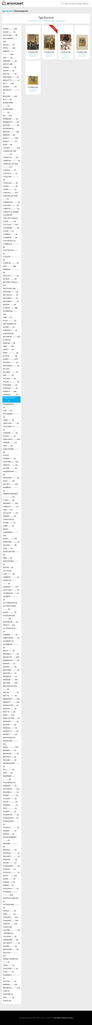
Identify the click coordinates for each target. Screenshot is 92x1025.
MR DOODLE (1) (9, 738)
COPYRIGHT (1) (9, 241)
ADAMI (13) (10, 29)
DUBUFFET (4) (10, 330)
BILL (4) (7, 99)
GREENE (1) (10, 442)
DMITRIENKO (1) (9, 324)
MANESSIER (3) (11, 660)
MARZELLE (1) (10, 676)
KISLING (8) (9, 545)
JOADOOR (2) (8, 519)
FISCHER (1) (9, 378)
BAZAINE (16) (10, 96)
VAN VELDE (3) (10, 949)
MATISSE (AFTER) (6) (10, 687)
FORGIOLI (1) (10, 388)
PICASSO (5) (10, 799)
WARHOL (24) (10, 984)
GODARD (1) (10, 433)
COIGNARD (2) (11, 228)
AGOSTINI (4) (10, 35)
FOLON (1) (11, 382)
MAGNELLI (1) (11, 654)
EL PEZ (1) (7, 340)
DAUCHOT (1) (11, 276)
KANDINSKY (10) (10, 534)
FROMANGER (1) (11, 405)
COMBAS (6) (10, 234)
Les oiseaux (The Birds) (66, 55)
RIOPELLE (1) (11, 853)
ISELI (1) (7, 510)
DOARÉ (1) (8, 327)
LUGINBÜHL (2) (11, 646)
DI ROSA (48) (10, 308)
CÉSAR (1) (9, 189)
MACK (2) (8, 651)
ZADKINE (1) (8, 994)
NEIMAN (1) (9, 750)
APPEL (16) (9, 48)
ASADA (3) (9, 67)
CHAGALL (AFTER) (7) (10, 197)
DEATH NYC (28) (9, 288)
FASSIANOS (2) (11, 366)
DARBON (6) (11, 271)
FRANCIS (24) (9, 391)
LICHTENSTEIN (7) (10, 630)
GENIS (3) (8, 420)
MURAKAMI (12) (10, 742)
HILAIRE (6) (10, 468)
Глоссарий (56, 1018)
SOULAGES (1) (11, 888)
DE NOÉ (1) (10, 279)
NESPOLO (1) (9, 757)
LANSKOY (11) (10, 587)
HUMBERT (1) (11, 489)
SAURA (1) (9, 863)
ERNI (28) (8, 346)
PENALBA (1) (10, 786)
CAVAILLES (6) (10, 183)
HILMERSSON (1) (10, 473)
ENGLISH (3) (9, 343)
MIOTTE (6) (9, 712)
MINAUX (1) (9, 708)
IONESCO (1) (10, 506)
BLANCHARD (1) (10, 104)
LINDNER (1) (10, 635)
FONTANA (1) (10, 385)
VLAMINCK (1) (11, 976)
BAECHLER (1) (11, 77)
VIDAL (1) (8, 965)
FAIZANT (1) (10, 362)
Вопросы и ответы (67, 1018)
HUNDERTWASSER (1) (10, 495)
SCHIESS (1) (9, 869)
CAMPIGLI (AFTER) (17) (10, 165)
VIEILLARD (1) (10, 968)
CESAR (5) (10, 186)
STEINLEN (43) (10, 893)
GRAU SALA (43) (11, 439)
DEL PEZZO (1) (10, 295)
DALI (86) (9, 266)
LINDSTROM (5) (11, 638)
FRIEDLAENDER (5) (9, 399)
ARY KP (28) (7, 64)
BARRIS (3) (10, 87)
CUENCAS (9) (11, 263)
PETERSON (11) (11, 789)
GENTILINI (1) (11, 423)
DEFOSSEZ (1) (10, 292)
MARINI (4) (9, 667)
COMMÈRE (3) (10, 237)
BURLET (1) (10, 141)
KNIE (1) (7, 558)
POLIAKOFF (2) (11, 815)
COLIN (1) (8, 231)
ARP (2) (7, 58)
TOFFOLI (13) (10, 924)
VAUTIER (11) (10, 954)
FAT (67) (6, 369)
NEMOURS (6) (11, 754)
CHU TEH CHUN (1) (10, 218)
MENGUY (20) (11, 702)
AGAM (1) (9, 32)
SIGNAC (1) (9, 882)
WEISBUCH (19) (11, 988)
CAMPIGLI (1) (11, 161)
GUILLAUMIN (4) (11, 450)
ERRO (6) (10, 353)
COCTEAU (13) (10, 225)
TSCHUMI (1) (9, 936)
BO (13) (7, 116)
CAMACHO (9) (10, 157)
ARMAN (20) (8, 52)
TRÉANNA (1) (8, 933)
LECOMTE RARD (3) (9, 607)
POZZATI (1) (11, 827)
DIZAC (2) (9, 321)
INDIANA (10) (10, 503)
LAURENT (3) (11, 598)
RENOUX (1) (10, 850)
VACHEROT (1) (11, 943)
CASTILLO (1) (10, 173)
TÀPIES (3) (9, 911)
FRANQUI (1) (10, 395)
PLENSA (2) (9, 811)
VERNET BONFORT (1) (10, 960)
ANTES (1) (9, 45)
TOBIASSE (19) (10, 920)
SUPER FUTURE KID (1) (10, 899)
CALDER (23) (11, 148)
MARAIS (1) (9, 663)
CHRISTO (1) (11, 209)
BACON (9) (10, 74)
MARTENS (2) (11, 670)
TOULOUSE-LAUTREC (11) (11, 928)
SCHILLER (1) (11, 872)
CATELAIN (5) (11, 178)
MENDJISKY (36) (11, 699)
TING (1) (9, 914)
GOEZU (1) (9, 436)
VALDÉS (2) (10, 946)
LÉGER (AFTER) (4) (9, 617)
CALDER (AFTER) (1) (9, 152)
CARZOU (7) (9, 170)
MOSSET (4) (10, 734)
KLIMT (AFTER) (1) (11, 553)
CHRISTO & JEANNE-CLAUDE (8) (11, 213)
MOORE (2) (9, 725)
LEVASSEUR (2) (10, 622)
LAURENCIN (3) (11, 593)
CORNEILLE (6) (11, 245)
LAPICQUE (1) (11, 590)
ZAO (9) (8, 997)
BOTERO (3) (11, 125)
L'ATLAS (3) (7, 571)
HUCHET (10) (10, 484)
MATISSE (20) (10, 683)
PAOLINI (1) (9, 760)
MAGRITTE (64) (11, 657)
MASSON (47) (10, 680)
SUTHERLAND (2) (11, 906)
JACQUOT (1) (10, 513)
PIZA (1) (10, 808)
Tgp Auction (7, 11)
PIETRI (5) (10, 802)
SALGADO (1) (11, 856)
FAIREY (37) (10, 359)
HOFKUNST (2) (11, 478)
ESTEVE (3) (10, 356)
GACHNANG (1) (11, 415)
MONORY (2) (11, 721)
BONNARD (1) (10, 119)
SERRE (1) (9, 879)
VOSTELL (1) (9, 981)
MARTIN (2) (9, 673)
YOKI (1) (6, 991)
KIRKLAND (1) (11, 542)
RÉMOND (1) (10, 845)
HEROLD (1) (10, 465)
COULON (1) (10, 258)
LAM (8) (8, 574)
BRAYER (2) (9, 135)
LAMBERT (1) (11, 577)
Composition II (82, 54)
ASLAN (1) (8, 70)
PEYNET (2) (10, 795)
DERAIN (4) (9, 305)
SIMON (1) (8, 885)
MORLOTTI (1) (10, 731)
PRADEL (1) (9, 831)
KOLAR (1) (8, 567)
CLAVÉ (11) (9, 221)
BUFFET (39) (10, 138)
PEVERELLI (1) (11, 792)
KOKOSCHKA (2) (10, 562)
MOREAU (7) (10, 728)
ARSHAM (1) (10, 61)
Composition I (33, 89)
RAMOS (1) (8, 834)
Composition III (33, 54)
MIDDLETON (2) (10, 705)
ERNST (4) (8, 349)
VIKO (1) (8, 972)
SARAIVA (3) (10, 859)
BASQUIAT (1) (11, 91)
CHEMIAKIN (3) (11, 202)
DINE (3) (7, 317)
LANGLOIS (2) (9, 582)
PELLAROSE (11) (9, 782)
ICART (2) (8, 500)
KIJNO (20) (10, 539)
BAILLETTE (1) (11, 80)
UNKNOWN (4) (10, 940)
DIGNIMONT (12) (10, 312)
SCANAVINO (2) (11, 866)
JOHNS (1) (9, 523)
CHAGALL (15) (10, 193)
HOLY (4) (8, 481)
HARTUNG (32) (10, 462)
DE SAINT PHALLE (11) (11, 283)
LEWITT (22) (9, 625)
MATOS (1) (11, 692)
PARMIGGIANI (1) (11, 764)
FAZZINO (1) (10, 372)
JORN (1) (8, 526)
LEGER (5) (9, 612)
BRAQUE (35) (11, 132)
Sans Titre (49, 54)
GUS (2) (6, 455)
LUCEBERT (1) (8, 641)
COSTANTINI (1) (10, 251)
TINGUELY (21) (10, 917)
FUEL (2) (7, 410)
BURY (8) (7, 145)
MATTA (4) (10, 696)
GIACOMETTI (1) (11, 428)
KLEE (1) (7, 548)
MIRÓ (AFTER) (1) (11, 718)
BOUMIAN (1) (8, 128)
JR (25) (5, 529)
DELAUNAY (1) (10, 298)
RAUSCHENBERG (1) (9, 838)
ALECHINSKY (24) (10, 40)
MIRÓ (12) (8, 715)
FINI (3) (8, 375)
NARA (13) (10, 747)
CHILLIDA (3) (11, 205)
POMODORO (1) (10, 818)
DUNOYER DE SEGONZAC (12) (11, 335)
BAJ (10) (8, 83)
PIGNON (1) (10, 805)
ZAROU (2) (7, 1001)
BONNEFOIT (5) (11, 122)
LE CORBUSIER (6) (10, 603)
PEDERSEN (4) (9, 777)
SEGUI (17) (10, 876)
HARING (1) (9, 458)
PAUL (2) (8, 773)
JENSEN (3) (9, 516)
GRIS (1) (8, 446)
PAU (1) (8, 770)
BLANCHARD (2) (10, 110)
